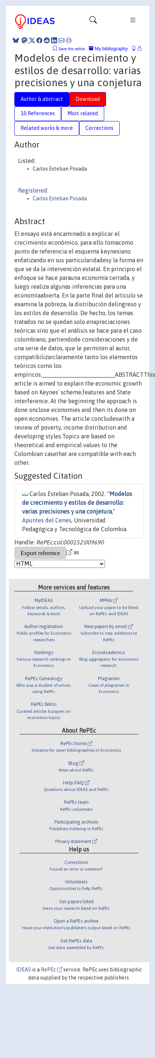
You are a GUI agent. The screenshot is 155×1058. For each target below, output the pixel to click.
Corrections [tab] (99, 128)
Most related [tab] (82, 113)
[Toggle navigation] (93, 21)
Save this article (71, 49)
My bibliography (108, 48)
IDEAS (23, 970)
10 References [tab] (38, 113)
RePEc (51, 970)
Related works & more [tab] (47, 128)
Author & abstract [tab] (42, 99)
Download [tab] (87, 99)
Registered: (33, 190)
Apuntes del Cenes (46, 520)
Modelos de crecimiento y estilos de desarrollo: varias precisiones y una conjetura (77, 502)
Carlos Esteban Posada (60, 198)
